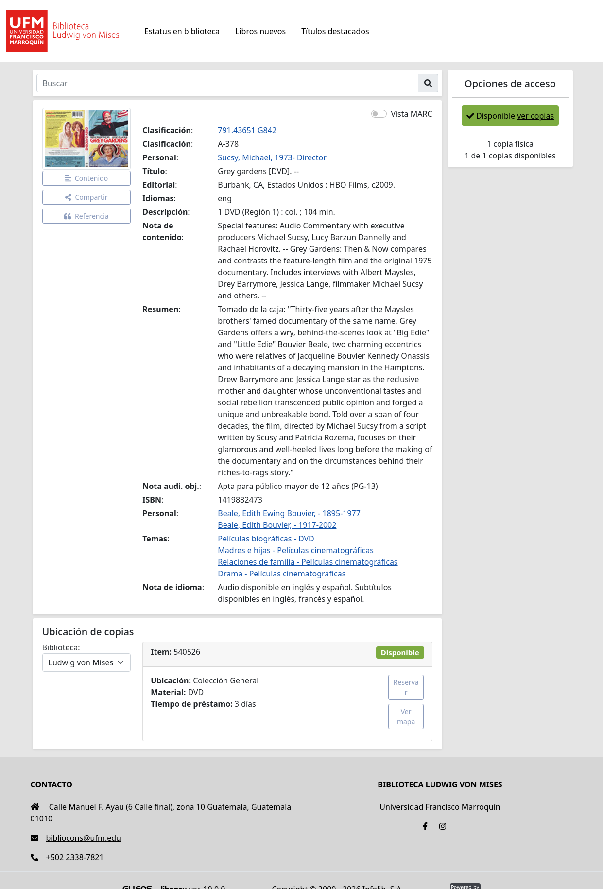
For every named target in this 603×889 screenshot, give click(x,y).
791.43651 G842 (247, 130)
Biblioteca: (61, 647)
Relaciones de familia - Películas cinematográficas (307, 562)
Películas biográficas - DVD (266, 538)
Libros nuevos (260, 31)
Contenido (86, 178)
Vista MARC (411, 113)
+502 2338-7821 (67, 857)
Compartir (86, 197)
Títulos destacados (335, 31)
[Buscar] (227, 83)
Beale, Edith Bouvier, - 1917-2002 (277, 525)
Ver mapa (406, 716)
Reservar (406, 687)
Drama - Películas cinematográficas (281, 573)
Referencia (86, 216)
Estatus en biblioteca (182, 31)
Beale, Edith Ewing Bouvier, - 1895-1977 (289, 513)
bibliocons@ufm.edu (76, 838)
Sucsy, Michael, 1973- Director (272, 157)
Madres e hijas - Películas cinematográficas (296, 550)
